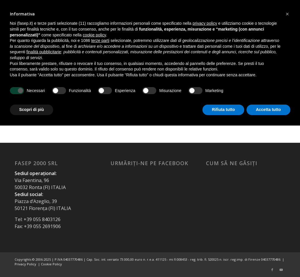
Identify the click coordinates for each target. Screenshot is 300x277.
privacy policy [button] (205, 23)
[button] (287, 14)
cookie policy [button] (94, 35)
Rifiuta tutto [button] (223, 109)
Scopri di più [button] (31, 109)
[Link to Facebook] (272, 269)
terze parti (100, 40)
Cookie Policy (51, 264)
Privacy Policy (25, 264)
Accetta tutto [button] (268, 109)
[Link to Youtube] (281, 269)
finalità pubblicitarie (43, 52)
